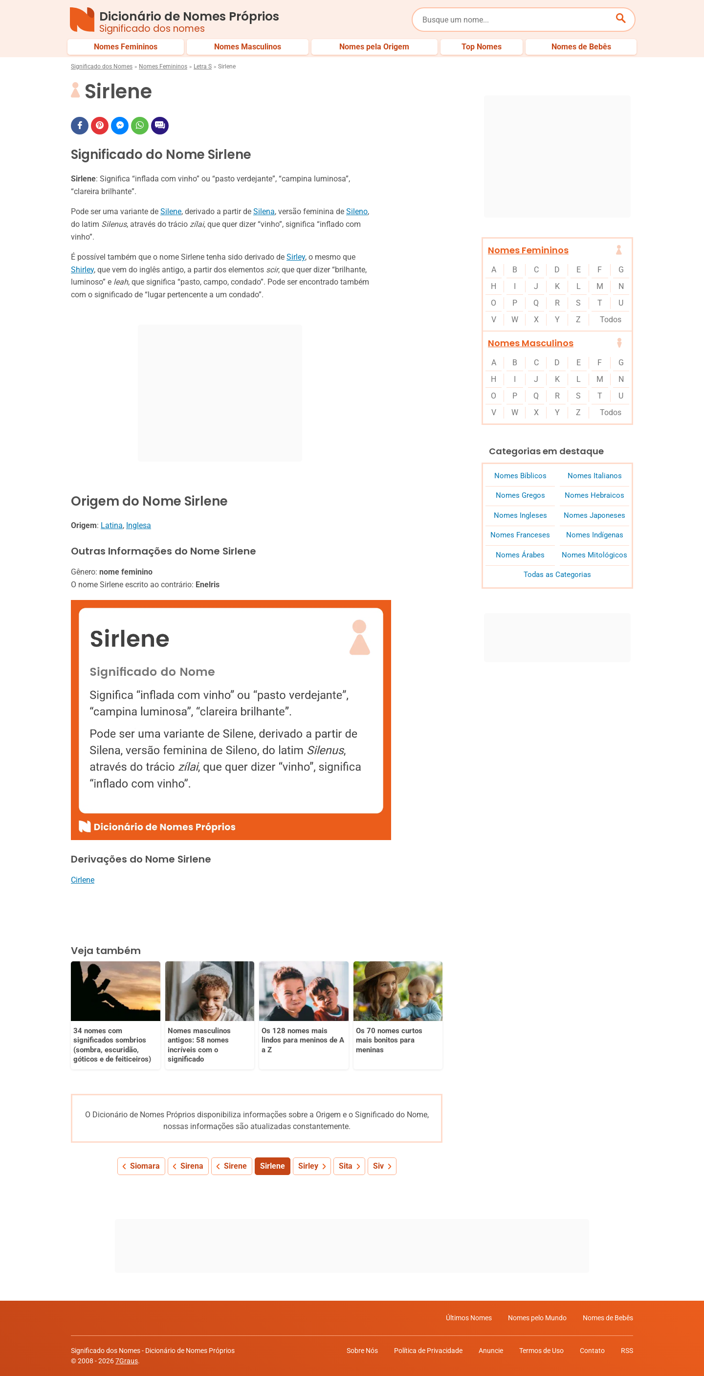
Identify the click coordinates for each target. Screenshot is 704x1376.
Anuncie (491, 1350)
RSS (627, 1350)
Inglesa (138, 525)
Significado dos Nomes (101, 66)
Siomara (145, 1166)
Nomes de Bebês (608, 1318)
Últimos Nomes (469, 1318)
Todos (610, 319)
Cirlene (82, 880)
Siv (378, 1166)
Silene (170, 211)
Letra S (203, 66)
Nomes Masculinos (530, 343)
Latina (112, 525)
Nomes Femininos (163, 66)
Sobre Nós (362, 1350)
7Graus (126, 1361)
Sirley (295, 257)
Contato (592, 1350)
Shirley (82, 269)
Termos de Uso (541, 1350)
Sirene (235, 1166)
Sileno (357, 211)
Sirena (191, 1166)
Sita (345, 1166)
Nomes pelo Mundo (537, 1318)
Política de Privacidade (428, 1350)
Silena (264, 211)
